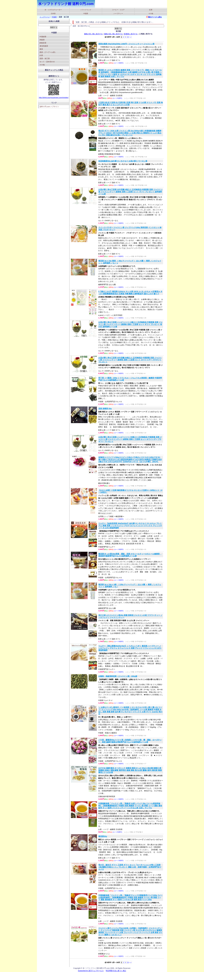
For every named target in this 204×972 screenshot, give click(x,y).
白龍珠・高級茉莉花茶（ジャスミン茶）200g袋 (117, 676)
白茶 (41, 55)
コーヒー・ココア (118, 10)
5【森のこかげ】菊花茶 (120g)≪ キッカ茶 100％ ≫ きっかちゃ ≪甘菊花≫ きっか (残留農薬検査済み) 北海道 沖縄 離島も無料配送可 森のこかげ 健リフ (130, 292)
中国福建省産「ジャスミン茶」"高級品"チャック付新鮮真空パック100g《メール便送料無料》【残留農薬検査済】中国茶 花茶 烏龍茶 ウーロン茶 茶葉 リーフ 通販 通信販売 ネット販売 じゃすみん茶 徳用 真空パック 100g (130, 897)
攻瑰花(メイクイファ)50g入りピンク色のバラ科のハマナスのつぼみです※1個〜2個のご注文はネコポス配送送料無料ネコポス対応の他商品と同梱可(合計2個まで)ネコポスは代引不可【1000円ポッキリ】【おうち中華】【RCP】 (130, 459)
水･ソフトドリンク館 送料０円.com (66, 4)
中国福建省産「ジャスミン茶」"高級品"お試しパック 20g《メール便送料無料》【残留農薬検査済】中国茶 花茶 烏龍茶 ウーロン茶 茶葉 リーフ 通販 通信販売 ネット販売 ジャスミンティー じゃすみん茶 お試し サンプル (130, 805)
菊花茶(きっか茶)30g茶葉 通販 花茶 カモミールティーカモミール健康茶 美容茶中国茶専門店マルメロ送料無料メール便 (129, 555)
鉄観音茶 (43, 43)
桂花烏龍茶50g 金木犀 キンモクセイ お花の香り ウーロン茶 (122, 161)
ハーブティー (118, 13)
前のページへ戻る (155, 17)
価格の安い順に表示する (93, 34)
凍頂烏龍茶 (44, 46)
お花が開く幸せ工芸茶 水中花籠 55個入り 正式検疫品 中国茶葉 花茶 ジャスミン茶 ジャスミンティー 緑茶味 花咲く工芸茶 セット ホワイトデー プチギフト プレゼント (130, 360)
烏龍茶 (42, 40)
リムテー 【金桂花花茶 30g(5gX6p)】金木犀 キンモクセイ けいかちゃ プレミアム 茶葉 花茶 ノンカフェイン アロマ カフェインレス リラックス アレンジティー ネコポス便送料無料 (130, 525)
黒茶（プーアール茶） (48, 52)
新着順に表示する (131, 34)
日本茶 (53, 13)
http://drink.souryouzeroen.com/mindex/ (54, 97)
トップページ (45, 17)
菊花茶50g (102, 836)
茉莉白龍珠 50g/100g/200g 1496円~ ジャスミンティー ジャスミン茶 (126, 44)
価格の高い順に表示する (113, 34)
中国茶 (85, 13)
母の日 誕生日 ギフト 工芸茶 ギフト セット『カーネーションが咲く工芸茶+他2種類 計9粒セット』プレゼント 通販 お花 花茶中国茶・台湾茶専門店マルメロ (129, 867)
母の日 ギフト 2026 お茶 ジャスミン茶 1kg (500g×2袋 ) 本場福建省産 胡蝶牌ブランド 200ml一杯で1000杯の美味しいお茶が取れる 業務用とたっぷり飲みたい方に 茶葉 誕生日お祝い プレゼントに (129, 133)
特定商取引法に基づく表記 (116, 971)
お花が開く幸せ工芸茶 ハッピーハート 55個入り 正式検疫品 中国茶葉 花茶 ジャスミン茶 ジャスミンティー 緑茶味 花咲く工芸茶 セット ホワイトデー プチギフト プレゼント (130, 439)
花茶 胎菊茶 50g (105, 409)
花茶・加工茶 (45, 58)
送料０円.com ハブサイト (49, 107)
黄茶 (41, 49)
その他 (150, 13)
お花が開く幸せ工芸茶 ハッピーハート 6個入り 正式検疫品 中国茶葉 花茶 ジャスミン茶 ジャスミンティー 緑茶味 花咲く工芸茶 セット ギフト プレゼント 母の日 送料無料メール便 (130, 324)
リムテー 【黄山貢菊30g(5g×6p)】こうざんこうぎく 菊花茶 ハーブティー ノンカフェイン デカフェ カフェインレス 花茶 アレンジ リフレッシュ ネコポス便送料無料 (129, 648)
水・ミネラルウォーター (53, 10)
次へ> (129, 37)
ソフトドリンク (85, 10)
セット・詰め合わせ (47, 62)
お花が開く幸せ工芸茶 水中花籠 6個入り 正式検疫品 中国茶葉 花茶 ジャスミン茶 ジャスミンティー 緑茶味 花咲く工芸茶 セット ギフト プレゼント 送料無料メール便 (130, 191)
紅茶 (150, 10)
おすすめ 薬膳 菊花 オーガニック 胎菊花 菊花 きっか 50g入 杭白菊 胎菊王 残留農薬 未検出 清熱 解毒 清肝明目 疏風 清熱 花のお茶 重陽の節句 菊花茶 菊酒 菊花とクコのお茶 (130, 770)
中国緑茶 (43, 37)
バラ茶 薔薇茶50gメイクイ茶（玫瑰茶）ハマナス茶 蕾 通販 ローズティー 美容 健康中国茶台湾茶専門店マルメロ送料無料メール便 (130, 741)
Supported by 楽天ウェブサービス (91, 971)
